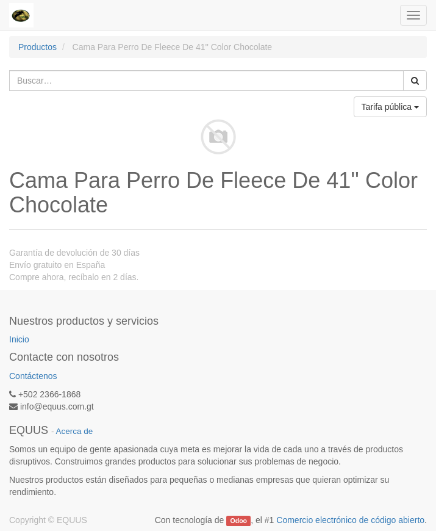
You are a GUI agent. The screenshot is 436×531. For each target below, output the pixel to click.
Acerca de (74, 431)
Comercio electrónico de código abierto (350, 520)
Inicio (19, 339)
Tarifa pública (390, 107)
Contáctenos (33, 376)
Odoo (239, 520)
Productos (37, 47)
